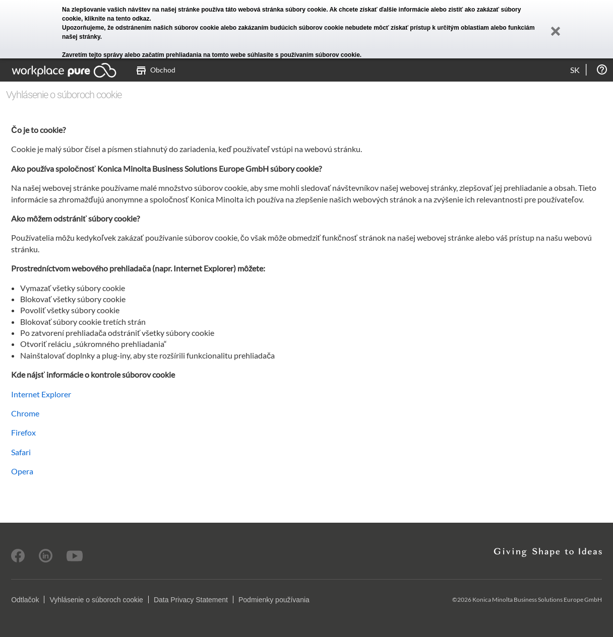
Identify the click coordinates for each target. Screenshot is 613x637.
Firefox (23, 432)
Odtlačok (25, 600)
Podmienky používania (274, 600)
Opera (22, 471)
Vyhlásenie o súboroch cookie (96, 600)
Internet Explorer (41, 394)
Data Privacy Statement (191, 600)
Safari (21, 452)
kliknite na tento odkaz (117, 18)
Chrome (25, 413)
